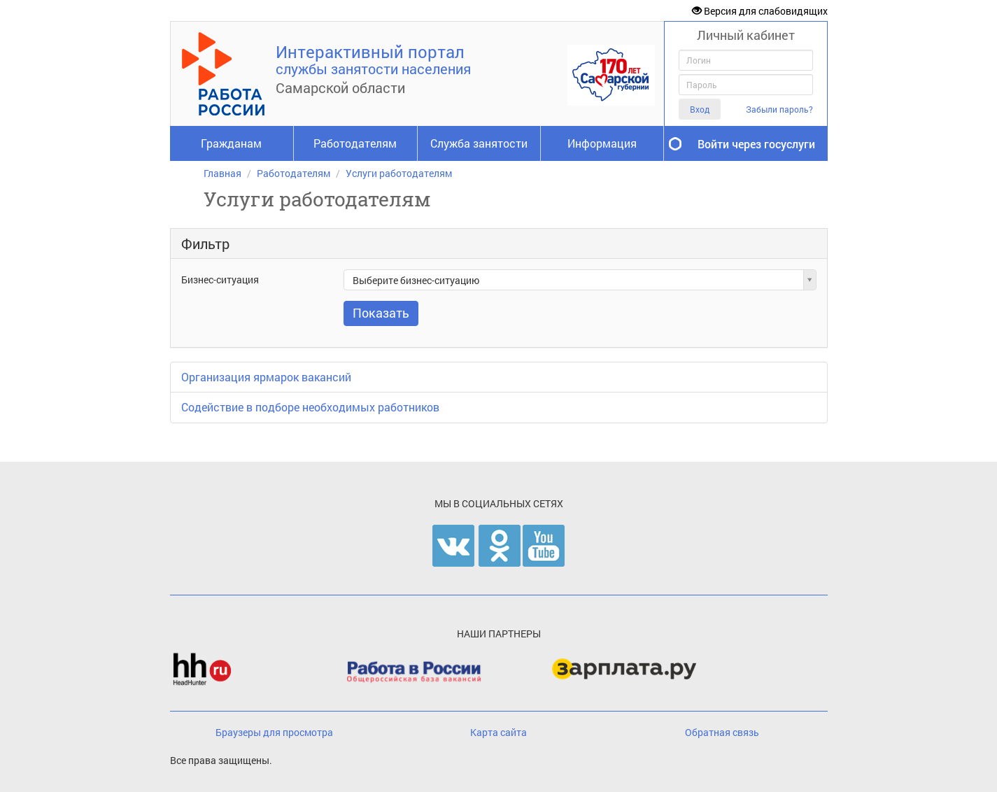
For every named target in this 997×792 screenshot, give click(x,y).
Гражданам (231, 143)
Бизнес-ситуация (220, 279)
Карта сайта (498, 732)
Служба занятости (479, 143)
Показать (381, 312)
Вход (699, 109)
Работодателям (355, 143)
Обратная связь (722, 732)
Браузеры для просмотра (274, 732)
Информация (602, 143)
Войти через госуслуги (756, 143)
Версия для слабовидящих (760, 10)
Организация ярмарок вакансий (266, 376)
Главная (222, 173)
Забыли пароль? (779, 109)
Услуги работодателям (399, 173)
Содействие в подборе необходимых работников (310, 406)
